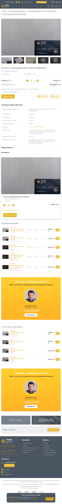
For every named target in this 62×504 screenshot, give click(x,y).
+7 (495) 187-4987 (9, 2)
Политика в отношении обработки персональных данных (8, 446)
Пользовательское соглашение (10, 454)
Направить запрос (49, 450)
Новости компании (16, 420)
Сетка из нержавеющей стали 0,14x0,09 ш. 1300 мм (17, 229)
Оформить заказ (8, 96)
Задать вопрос (53, 429)
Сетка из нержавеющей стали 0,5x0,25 (17, 350)
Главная (4, 11)
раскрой (43, 141)
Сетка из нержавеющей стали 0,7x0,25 (17, 237)
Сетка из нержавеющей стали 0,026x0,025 (17, 332)
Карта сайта (26, 452)
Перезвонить (31, 315)
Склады (25, 445)
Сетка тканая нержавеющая (17, 11)
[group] (31, 37)
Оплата (46, 443)
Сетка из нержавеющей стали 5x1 (17, 246)
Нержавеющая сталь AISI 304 (37, 130)
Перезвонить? (41, 2)
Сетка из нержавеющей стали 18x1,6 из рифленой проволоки (17, 266)
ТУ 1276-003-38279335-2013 (37, 127)
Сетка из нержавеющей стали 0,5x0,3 (17, 341)
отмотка (40, 140)
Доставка (46, 445)
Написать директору (50, 452)
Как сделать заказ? (49, 455)
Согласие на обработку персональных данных (8, 451)
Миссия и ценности (28, 450)
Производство (27, 443)
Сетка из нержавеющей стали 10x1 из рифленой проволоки (17, 256)
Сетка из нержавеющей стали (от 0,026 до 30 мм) (42, 11)
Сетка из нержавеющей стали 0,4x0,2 (17, 358)
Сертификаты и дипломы (30, 448)
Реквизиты (47, 448)
